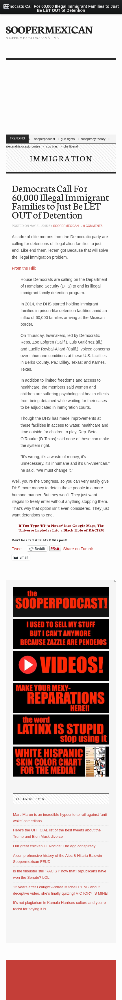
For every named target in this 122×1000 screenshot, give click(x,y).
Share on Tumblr (78, 548)
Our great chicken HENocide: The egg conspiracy (54, 846)
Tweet (17, 548)
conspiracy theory (93, 139)
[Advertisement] (61, 98)
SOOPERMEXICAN (49, 29)
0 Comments (93, 225)
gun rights (68, 139)
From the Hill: (24, 268)
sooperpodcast (44, 139)
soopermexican (66, 225)
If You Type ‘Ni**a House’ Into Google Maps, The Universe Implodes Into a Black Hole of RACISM (61, 527)
